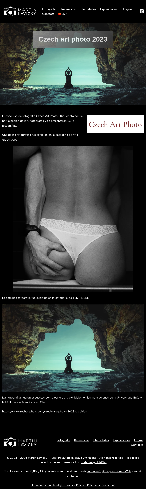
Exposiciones (121, 440)
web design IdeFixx (94, 462)
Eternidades (88, 9)
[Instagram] (142, 11)
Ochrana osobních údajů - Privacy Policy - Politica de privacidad (73, 485)
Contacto (48, 14)
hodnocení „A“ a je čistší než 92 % (109, 471)
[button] (56, 9)
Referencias (69, 9)
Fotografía (63, 440)
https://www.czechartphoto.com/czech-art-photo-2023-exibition (44, 411)
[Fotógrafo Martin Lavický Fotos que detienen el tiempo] (19, 11)
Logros (127, 9)
